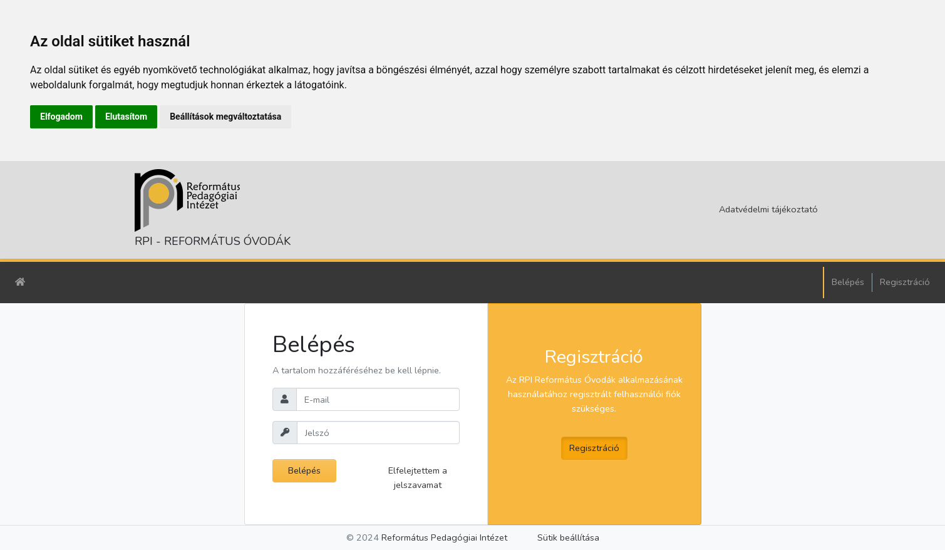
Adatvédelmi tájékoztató (768, 209)
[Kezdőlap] (20, 282)
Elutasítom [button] (126, 117)
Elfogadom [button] (61, 117)
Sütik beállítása (568, 537)
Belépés (848, 282)
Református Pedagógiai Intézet (444, 537)
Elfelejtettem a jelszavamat (417, 477)
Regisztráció (905, 282)
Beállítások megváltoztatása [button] (225, 117)
